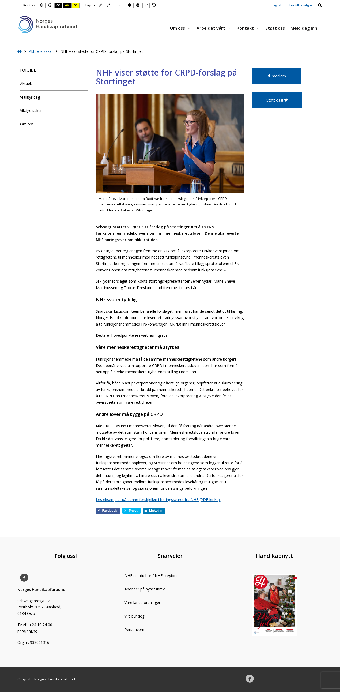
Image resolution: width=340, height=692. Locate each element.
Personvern (134, 629)
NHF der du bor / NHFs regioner (152, 575)
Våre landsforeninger (142, 602)
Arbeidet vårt (214, 28)
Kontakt (248, 28)
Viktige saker (31, 110)
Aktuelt (26, 83)
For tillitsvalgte (300, 5)
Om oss (180, 28)
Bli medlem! (276, 75)
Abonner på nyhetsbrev (144, 589)
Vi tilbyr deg (30, 97)
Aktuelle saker (41, 51)
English (276, 5)
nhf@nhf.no (27, 631)
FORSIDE (28, 70)
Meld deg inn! (304, 28)
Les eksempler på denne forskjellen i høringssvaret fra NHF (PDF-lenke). (158, 499)
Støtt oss (275, 28)
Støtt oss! (277, 100)
